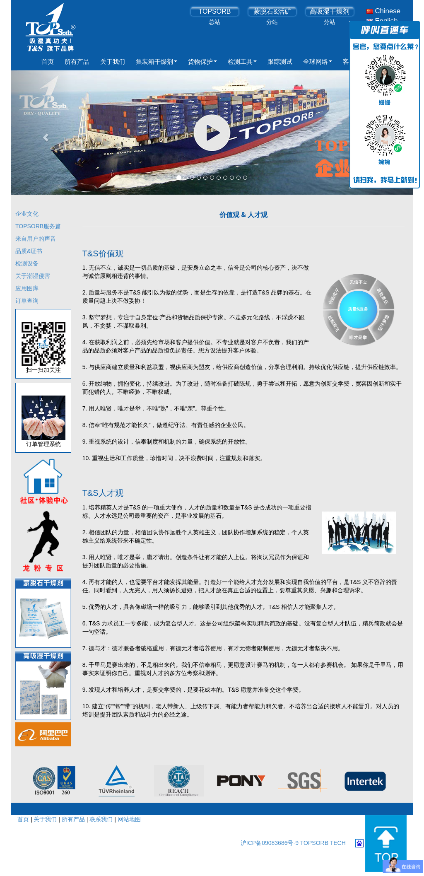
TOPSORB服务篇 (38, 226)
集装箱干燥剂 (156, 61)
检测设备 (27, 263)
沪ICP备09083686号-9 (270, 843)
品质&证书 (28, 251)
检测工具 (242, 61)
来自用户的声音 (35, 238)
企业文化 (27, 213)
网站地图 (129, 819)
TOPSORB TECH (323, 843)
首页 (47, 61)
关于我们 (112, 61)
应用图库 (27, 288)
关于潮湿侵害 (32, 276)
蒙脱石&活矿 (272, 11)
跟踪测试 (279, 61)
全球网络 (317, 61)
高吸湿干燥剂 (329, 11)
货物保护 (202, 61)
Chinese (383, 11)
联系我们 (101, 819)
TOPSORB (214, 11)
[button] (41, 132)
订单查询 (27, 300)
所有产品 (77, 61)
